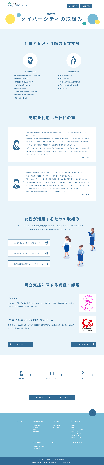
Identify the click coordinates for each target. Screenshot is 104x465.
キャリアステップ (38, 429)
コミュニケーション (76, 437)
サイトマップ (76, 442)
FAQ (53, 442)
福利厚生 (73, 427)
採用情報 (37, 442)
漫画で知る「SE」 (38, 431)
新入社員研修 (74, 431)
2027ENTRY (73, 6)
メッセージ (19, 421)
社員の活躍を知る (57, 425)
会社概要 (73, 425)
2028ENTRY (86, 6)
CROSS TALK (56, 427)
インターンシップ (38, 448)
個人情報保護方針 (60, 459)
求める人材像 (37, 425)
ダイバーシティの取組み (77, 429)
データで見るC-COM (76, 433)
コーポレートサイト (44, 459)
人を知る (56, 421)
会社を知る (75, 421)
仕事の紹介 (36, 427)
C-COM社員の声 (75, 435)
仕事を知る (38, 421)
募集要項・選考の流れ (39, 446)
